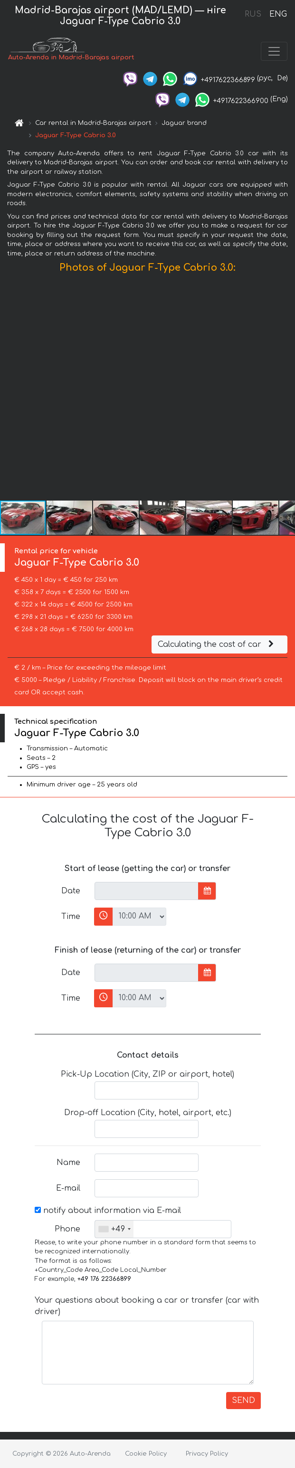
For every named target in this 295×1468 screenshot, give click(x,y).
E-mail (68, 1188)
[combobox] (114, 1229)
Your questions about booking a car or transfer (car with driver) (147, 1306)
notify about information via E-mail (108, 1210)
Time (70, 916)
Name (68, 1162)
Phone (67, 1229)
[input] (147, 891)
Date (70, 891)
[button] (286, 389)
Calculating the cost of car (217, 644)
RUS (253, 14)
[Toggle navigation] (274, 51)
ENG (277, 14)
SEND (243, 1400)
